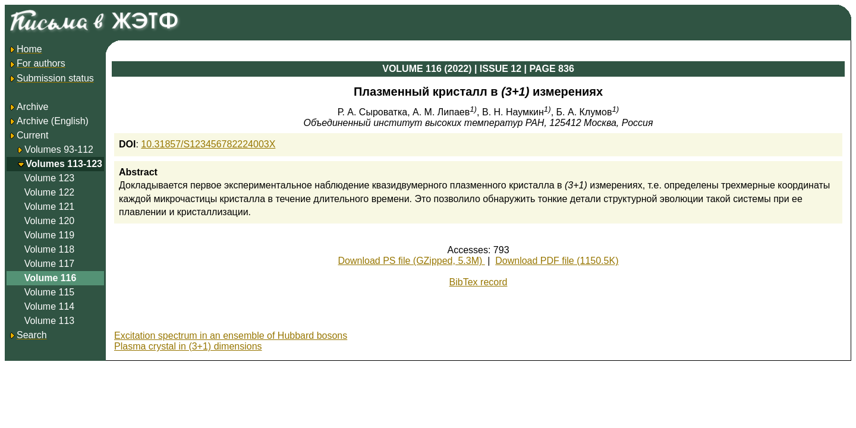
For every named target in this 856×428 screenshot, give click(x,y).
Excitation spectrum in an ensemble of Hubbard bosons (230, 336)
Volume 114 (49, 306)
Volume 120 (49, 221)
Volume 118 (49, 249)
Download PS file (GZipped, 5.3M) (411, 261)
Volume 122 (49, 192)
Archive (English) (48, 121)
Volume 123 (49, 178)
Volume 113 (49, 321)
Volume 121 (49, 207)
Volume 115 (49, 292)
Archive (28, 107)
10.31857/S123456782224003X (208, 144)
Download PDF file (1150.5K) (556, 261)
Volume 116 (50, 278)
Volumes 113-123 (64, 164)
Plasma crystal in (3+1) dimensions (188, 346)
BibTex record (478, 282)
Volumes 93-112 (58, 149)
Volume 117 (49, 264)
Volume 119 (49, 235)
